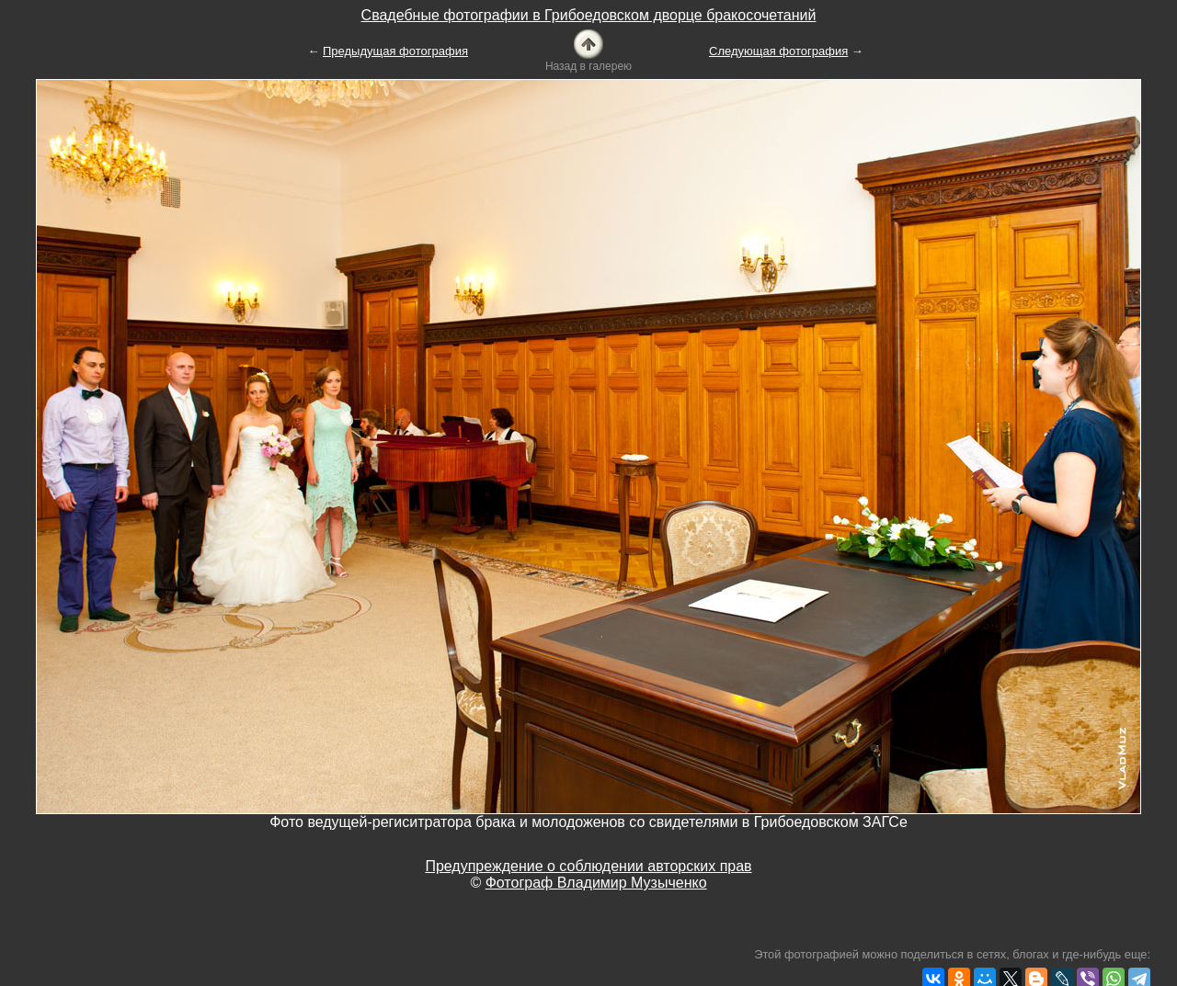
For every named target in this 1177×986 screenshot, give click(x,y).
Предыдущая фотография (395, 51)
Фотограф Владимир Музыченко (596, 882)
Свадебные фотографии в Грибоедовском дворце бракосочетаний (589, 15)
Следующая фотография (778, 51)
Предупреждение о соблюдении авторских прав (588, 866)
